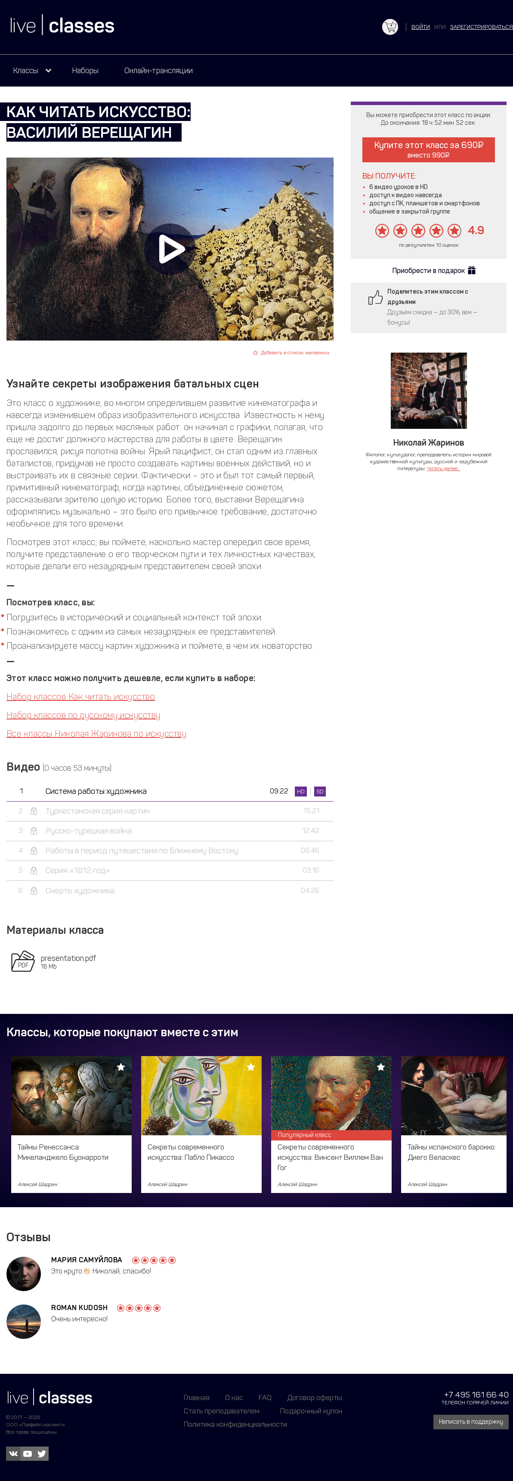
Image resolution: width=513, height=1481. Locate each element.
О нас (234, 1397)
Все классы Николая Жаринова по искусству (96, 733)
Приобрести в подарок (428, 270)
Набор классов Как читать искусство (80, 696)
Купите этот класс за (428, 149)
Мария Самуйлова (87, 1260)
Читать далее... (443, 468)
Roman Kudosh (79, 1308)
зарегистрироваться (481, 27)
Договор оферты (314, 1397)
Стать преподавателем (222, 1411)
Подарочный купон (311, 1411)
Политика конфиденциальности (235, 1424)
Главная (197, 1397)
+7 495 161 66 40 (476, 1395)
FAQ (265, 1397)
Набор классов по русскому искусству (83, 715)
